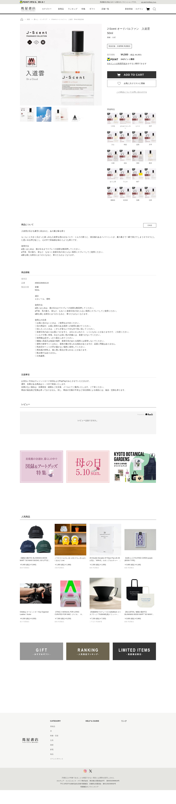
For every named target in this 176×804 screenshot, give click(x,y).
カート (148, 11)
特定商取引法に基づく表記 (95, 754)
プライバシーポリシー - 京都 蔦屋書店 (100, 768)
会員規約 (89, 749)
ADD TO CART (132, 74)
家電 (51, 749)
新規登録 (129, 9)
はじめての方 (90, 726)
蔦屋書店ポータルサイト (130, 726)
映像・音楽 (54, 736)
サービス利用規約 (92, 740)
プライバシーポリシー (94, 763)
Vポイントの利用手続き (117, 63)
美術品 (52, 726)
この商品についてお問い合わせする (131, 92)
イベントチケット (56, 759)
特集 (83, 9)
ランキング (72, 9)
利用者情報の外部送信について (97, 773)
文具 (51, 740)
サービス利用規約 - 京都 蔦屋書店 (98, 745)
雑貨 (51, 745)
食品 (51, 754)
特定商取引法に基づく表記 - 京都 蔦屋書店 (101, 759)
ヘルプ (88, 731)
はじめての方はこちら (148, 2)
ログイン (139, 9)
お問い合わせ (90, 736)
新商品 (61, 9)
